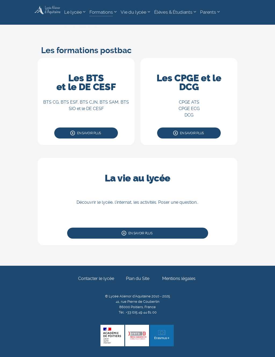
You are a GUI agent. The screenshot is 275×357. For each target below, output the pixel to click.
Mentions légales (179, 278)
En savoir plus (89, 133)
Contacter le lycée (96, 278)
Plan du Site (137, 278)
